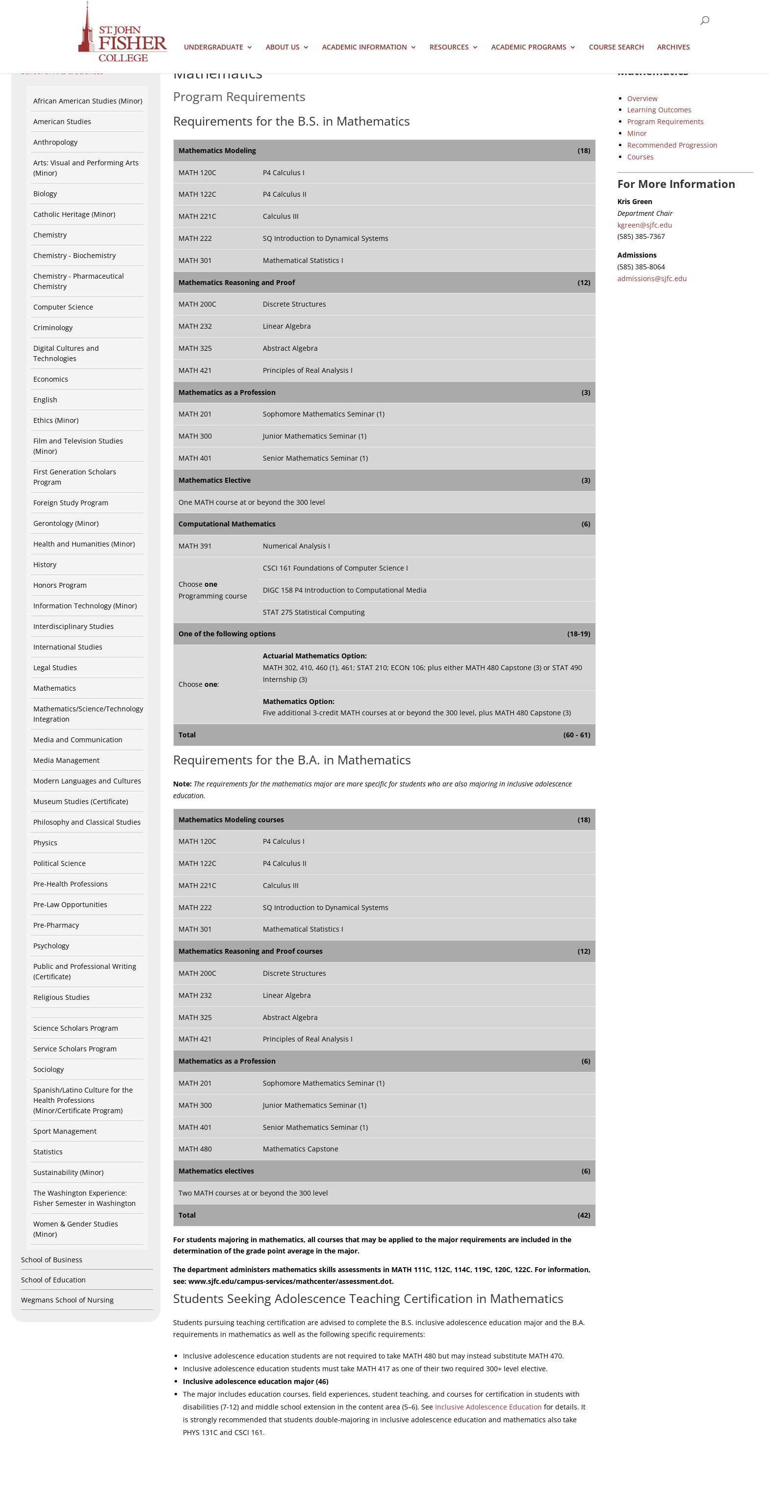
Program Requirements (665, 121)
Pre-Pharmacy (56, 925)
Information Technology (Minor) (85, 605)
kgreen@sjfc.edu (644, 225)
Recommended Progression (672, 145)
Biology (45, 193)
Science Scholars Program (75, 1028)
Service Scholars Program (75, 1048)
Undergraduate (213, 48)
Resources (449, 48)
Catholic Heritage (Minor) (74, 214)
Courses (640, 156)
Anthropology (55, 142)
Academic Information (364, 48)
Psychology (51, 945)
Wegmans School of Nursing (67, 1299)
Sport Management (65, 1131)
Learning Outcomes (659, 109)
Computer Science (63, 307)
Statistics (48, 1151)
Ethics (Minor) (55, 420)
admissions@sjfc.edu (652, 278)
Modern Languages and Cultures (87, 780)
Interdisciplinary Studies (73, 626)
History (44, 564)
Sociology (48, 1069)
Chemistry (50, 234)
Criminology (53, 327)
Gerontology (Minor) (66, 523)
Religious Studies (61, 997)
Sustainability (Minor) (68, 1172)
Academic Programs (528, 48)
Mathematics (54, 688)
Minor (637, 133)
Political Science (59, 863)
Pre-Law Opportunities (70, 904)
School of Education (53, 1279)
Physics (45, 842)
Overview (642, 98)
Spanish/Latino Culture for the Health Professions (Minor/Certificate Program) (83, 1100)
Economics (50, 379)
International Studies (68, 647)
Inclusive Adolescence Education (488, 1406)
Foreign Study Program (70, 502)
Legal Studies (55, 667)
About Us (283, 48)
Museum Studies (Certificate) (80, 801)
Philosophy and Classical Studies (87, 822)
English (45, 399)
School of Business (51, 1259)
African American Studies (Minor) (87, 100)
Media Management (66, 760)
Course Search (616, 48)
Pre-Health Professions (70, 883)
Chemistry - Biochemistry (74, 255)
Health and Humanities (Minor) (84, 543)
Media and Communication (78, 739)
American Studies (62, 121)
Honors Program (60, 585)
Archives (673, 48)
